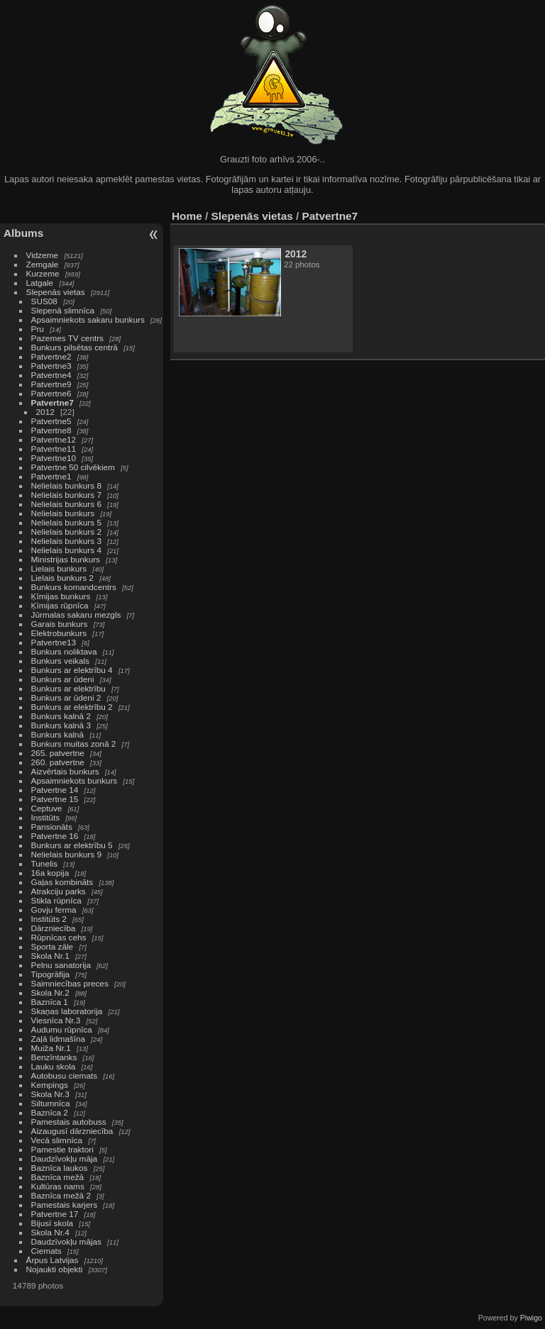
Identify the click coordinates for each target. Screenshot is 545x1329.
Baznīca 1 (49, 1001)
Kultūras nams (57, 1186)
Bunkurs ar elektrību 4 (72, 669)
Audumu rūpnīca (61, 1029)
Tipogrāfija (50, 974)
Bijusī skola (52, 1223)
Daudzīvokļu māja (64, 1158)
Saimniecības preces (70, 983)
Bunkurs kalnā (57, 734)
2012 (45, 411)
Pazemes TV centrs (67, 338)
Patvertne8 (51, 430)
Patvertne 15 (55, 798)
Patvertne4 (51, 374)
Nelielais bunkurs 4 (66, 550)
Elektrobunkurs (59, 633)
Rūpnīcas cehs (59, 937)
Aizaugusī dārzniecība (72, 1130)
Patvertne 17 (55, 1213)
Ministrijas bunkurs (65, 559)
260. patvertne (57, 762)
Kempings (49, 1084)
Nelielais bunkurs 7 (66, 494)
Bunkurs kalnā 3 (61, 725)
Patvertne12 (53, 439)
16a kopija (50, 872)
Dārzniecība (53, 928)
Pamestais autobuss (68, 1121)
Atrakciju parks (58, 891)
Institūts (45, 817)
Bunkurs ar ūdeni (62, 679)
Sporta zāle (52, 946)
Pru (37, 328)
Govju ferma (54, 909)
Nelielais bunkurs (64, 513)
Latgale (40, 282)
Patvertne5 (51, 421)
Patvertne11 (53, 448)
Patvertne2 (51, 356)
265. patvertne (57, 752)
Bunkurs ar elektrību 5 (72, 845)
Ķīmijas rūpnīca (60, 605)
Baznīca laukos (59, 1167)
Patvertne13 (53, 642)
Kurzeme (43, 273)
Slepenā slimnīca (63, 310)
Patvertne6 (51, 393)
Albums (23, 233)
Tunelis (44, 863)
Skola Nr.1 (50, 955)
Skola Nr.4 (50, 1232)
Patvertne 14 (55, 789)
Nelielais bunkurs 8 (66, 485)
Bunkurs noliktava (64, 651)
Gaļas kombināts (62, 881)
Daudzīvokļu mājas (66, 1241)
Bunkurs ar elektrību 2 (72, 706)
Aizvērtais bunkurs (65, 771)
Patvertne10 (53, 457)
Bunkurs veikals (60, 660)
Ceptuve (46, 808)
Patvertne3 (51, 365)
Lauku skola (53, 1066)
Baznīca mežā (57, 1176)
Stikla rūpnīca (56, 900)
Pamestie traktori (62, 1149)
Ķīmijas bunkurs (61, 596)
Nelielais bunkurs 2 (66, 531)
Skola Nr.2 (50, 992)
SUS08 (44, 301)
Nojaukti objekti (54, 1269)
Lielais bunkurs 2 (62, 577)
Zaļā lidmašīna (58, 1038)
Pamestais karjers (64, 1204)
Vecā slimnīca (57, 1140)
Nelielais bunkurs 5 (66, 522)
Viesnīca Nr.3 (56, 1020)
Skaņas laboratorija (67, 1011)
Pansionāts (51, 826)
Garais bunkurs (59, 623)
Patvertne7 (52, 402)
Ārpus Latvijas (52, 1259)
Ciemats (46, 1250)
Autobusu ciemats (64, 1075)
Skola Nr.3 (50, 1094)
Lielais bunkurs (59, 568)
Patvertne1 (51, 476)
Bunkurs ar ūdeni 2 (66, 697)
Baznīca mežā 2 (61, 1195)
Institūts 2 (49, 918)
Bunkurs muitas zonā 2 (73, 743)
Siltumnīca (50, 1103)
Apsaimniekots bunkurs (74, 780)
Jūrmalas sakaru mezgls (76, 614)
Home (187, 216)
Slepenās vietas (55, 291)
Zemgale (42, 264)
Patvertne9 (51, 384)
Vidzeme (42, 255)
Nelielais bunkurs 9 (66, 854)
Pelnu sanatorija (61, 964)
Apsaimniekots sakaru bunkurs (88, 319)
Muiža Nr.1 (51, 1047)
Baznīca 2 (49, 1112)
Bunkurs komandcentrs (73, 586)
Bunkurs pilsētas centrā (74, 347)
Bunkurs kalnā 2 (61, 716)
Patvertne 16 (55, 835)
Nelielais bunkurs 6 (66, 503)
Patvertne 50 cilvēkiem (73, 467)
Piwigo (531, 1317)
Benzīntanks (54, 1057)
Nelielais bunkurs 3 (66, 540)
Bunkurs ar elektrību (68, 688)
